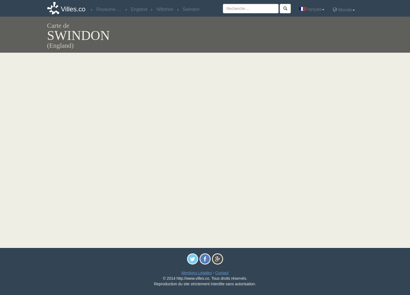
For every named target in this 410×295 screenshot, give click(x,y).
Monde (344, 9)
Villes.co (73, 9)
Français (311, 9)
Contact (221, 273)
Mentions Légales (196, 273)
